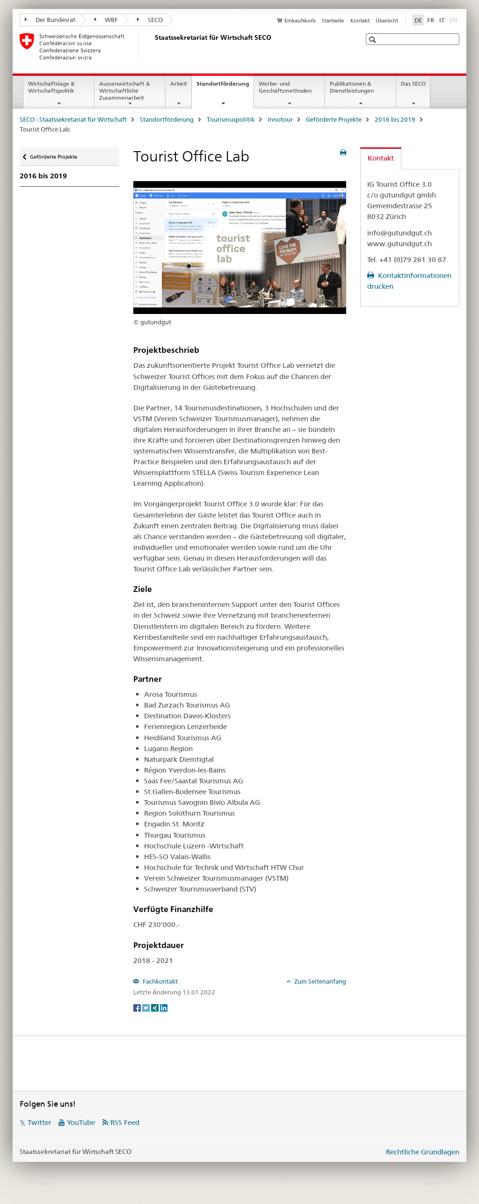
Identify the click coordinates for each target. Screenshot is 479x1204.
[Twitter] (146, 1007)
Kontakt (360, 20)
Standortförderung (225, 87)
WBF (106, 19)
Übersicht (387, 20)
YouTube (81, 1122)
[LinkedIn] (163, 1007)
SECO (150, 19)
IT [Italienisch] (441, 20)
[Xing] (155, 1007)
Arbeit (178, 83)
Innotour (280, 119)
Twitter (39, 1122)
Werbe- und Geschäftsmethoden (285, 87)
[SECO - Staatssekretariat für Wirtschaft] (153, 46)
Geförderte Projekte (334, 119)
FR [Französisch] (430, 20)
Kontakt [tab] (381, 157)
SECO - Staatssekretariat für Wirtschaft (73, 119)
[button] (373, 39)
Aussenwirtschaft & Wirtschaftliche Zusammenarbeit (124, 90)
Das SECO (413, 83)
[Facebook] (137, 1007)
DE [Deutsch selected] (418, 20)
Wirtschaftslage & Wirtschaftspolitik (51, 87)
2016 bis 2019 (395, 119)
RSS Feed (124, 1122)
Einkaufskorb (300, 20)
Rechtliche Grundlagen (422, 1151)
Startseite (333, 20)
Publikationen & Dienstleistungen (352, 87)
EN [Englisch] (454, 19)
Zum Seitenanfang (319, 981)
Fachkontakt (159, 981)
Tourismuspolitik (230, 119)
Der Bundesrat (50, 19)
